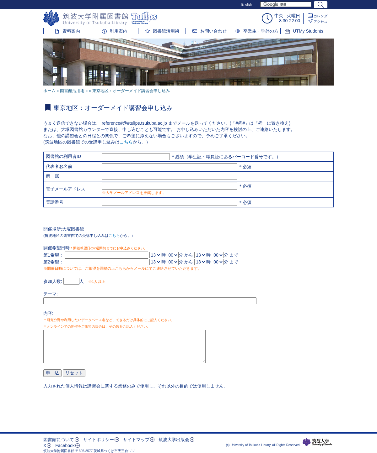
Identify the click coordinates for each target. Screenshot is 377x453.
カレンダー (322, 16)
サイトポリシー (98, 439)
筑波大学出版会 (174, 439)
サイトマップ (136, 439)
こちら (126, 141)
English (246, 4)
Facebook (64, 445)
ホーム (49, 91)
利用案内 (118, 31)
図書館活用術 (166, 31)
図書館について (58, 439)
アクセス (320, 21)
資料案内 (71, 31)
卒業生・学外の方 (260, 31)
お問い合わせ (213, 31)
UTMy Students (308, 31)
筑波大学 (317, 442)
